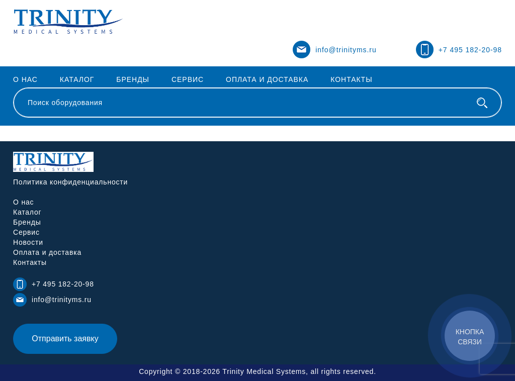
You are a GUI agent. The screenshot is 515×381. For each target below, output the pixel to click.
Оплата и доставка (267, 79)
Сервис (187, 79)
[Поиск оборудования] (482, 103)
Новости (28, 242)
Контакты (351, 79)
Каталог (77, 79)
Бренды (132, 79)
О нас (25, 79)
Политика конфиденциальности (70, 182)
